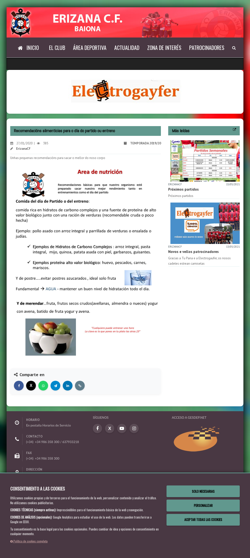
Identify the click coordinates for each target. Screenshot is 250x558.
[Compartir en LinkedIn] (68, 386)
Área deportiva (89, 47)
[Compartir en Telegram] (55, 386)
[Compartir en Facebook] (19, 386)
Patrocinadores (206, 47)
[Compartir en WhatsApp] (43, 386)
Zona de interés (164, 47)
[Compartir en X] (31, 386)
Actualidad (126, 47)
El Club (57, 47)
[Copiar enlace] (80, 386)
